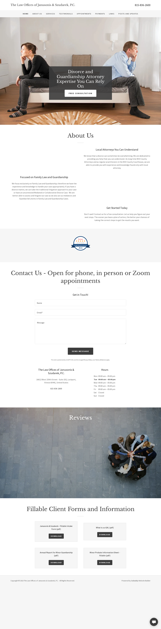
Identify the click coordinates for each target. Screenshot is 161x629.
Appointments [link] (84, 14)
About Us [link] (37, 14)
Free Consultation (80, 93)
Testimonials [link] (66, 14)
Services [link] (50, 14)
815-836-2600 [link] (142, 5)
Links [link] (111, 14)
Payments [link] (100, 14)
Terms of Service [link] (100, 403)
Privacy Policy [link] (88, 403)
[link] (45, 5)
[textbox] (80, 346)
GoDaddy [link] (134, 623)
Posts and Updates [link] (128, 14)
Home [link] (25, 14)
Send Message (80, 394)
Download (56, 579)
